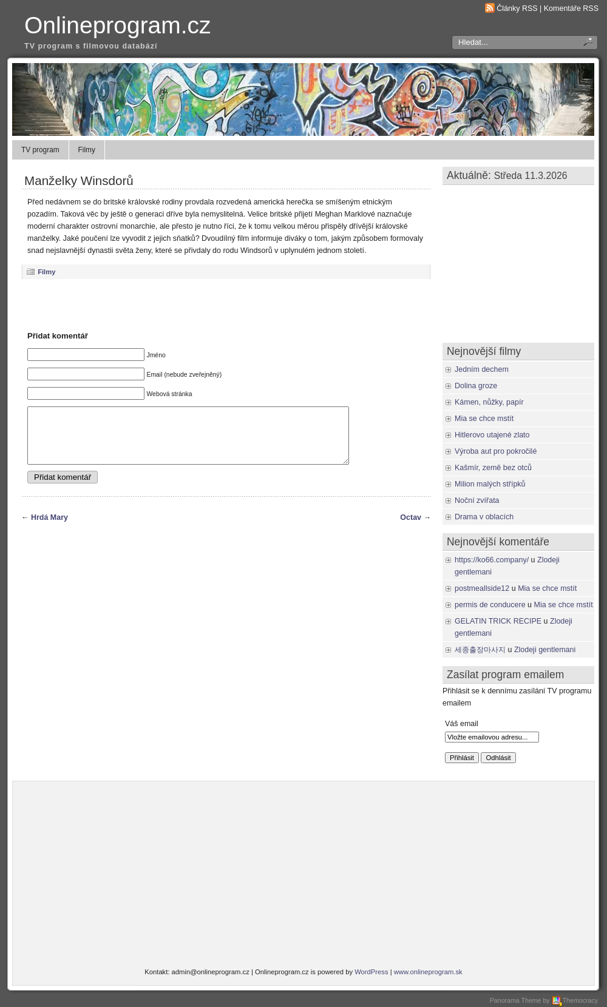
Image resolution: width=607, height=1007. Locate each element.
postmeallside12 (482, 588)
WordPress (371, 971)
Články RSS (517, 8)
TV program (40, 150)
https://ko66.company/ (492, 560)
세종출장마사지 (480, 649)
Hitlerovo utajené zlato (492, 435)
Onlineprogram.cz (117, 25)
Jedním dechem (482, 369)
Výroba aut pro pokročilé (496, 451)
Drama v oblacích (484, 517)
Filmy (86, 150)
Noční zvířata (477, 500)
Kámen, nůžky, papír (489, 402)
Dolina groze (476, 386)
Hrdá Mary (49, 528)
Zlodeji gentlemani (544, 649)
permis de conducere (490, 605)
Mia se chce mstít (484, 418)
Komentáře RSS (571, 8)
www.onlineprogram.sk (428, 971)
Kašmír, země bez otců (493, 467)
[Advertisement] (226, 304)
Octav (410, 528)
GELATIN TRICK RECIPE (498, 621)
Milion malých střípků (490, 484)
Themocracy (575, 1000)
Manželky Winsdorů (79, 180)
